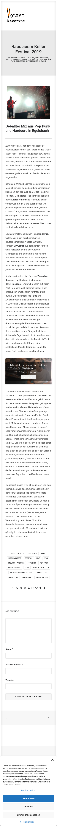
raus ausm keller (41, 568)
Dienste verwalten (28, 790)
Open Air (32, 563)
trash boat (13, 577)
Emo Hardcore (28, 59)
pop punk (44, 563)
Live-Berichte (32, 61)
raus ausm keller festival (21, 573)
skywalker (41, 573)
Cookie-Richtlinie (27, 822)
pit (44, 61)
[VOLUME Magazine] (16, 15)
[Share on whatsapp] (32, 588)
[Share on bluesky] (36, 588)
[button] (52, 759)
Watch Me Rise (42, 577)
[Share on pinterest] (24, 588)
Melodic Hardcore (14, 59)
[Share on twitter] (17, 588)
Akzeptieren (28, 798)
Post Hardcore (41, 58)
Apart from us (17, 553)
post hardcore (14, 568)
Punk (32, 58)
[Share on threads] (20, 588)
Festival (43, 59)
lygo (46, 558)
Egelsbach (20, 61)
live (38, 558)
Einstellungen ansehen (28, 815)
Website (9, 680)
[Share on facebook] (13, 588)
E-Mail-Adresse (14, 664)
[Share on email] (44, 588)
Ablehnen (28, 806)
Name (9, 649)
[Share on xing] (40, 588)
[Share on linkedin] (28, 588)
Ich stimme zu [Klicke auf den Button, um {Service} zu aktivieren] (28, 377)
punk (27, 568)
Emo (37, 59)
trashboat (27, 577)
